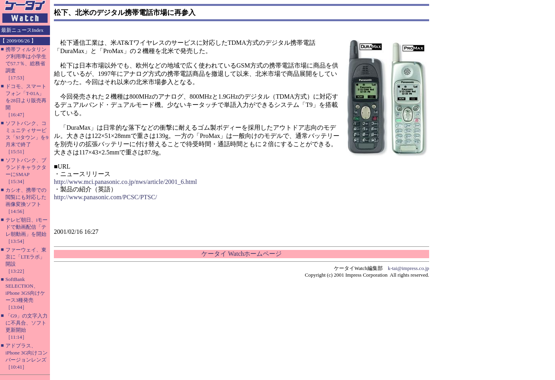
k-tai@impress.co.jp (408, 268)
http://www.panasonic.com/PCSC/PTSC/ (105, 197)
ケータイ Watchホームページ (241, 253)
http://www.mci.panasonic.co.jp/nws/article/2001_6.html (125, 181)
